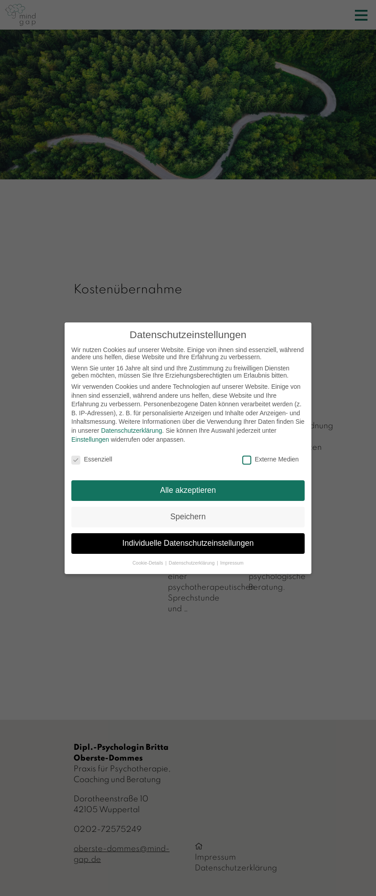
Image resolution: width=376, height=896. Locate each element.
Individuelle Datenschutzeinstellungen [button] (188, 543)
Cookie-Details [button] (148, 562)
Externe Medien (270, 459)
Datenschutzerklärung (131, 430)
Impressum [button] (232, 562)
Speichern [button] (188, 516)
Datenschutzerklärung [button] (192, 562)
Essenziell (91, 459)
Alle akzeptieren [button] (188, 490)
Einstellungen (90, 439)
